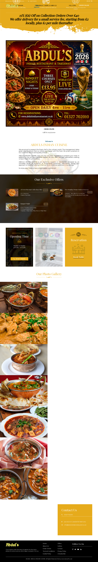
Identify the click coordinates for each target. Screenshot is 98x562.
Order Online (84, 5)
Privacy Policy (62, 551)
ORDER (45, 190)
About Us (43, 5)
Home (37, 5)
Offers (50, 5)
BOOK (45, 204)
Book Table (70, 5)
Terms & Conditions (49, 551)
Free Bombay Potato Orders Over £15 (76, 190)
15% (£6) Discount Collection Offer (31, 190)
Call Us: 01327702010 (49, 132)
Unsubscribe (61, 554)
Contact (62, 5)
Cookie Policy (47, 554)
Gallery (56, 5)
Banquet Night (25, 204)
